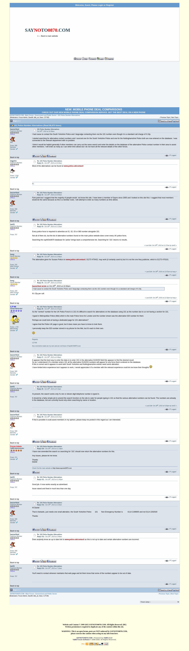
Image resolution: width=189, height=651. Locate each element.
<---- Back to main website (47, 36)
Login (100, 5)
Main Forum (29, 115)
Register (110, 5)
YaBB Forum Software (81, 639)
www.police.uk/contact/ (73, 166)
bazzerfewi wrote (39, 286)
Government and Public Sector (45, 115)
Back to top (14, 157)
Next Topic (174, 117)
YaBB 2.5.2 (108, 638)
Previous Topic (165, 117)
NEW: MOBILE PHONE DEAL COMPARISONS (93, 109)
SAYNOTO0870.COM (16, 115)
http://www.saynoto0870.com (62, 468)
